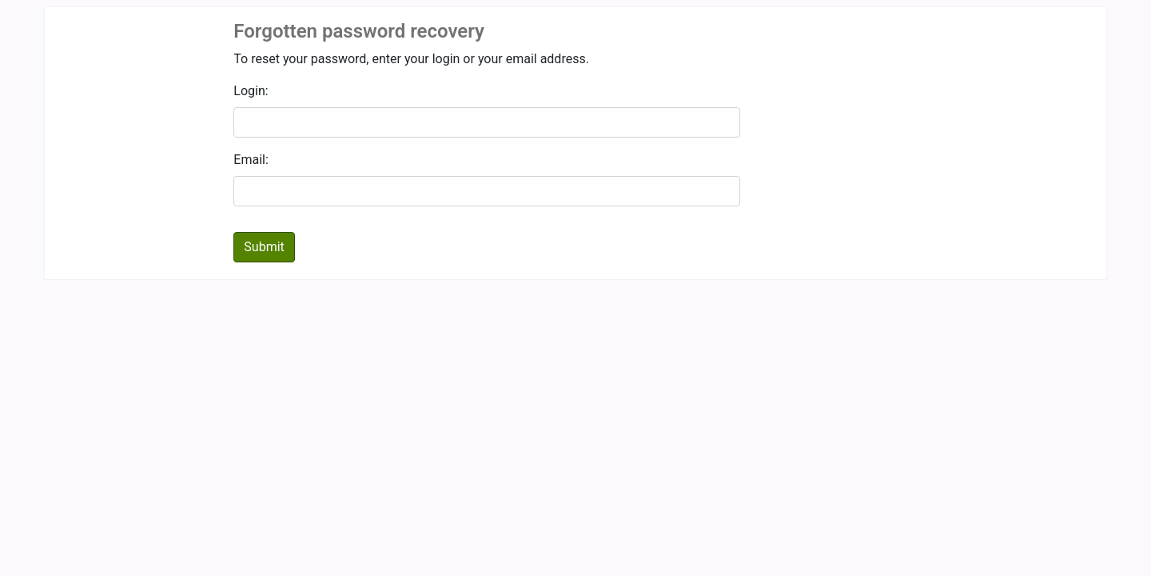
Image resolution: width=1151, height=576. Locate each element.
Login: (250, 90)
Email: (250, 159)
